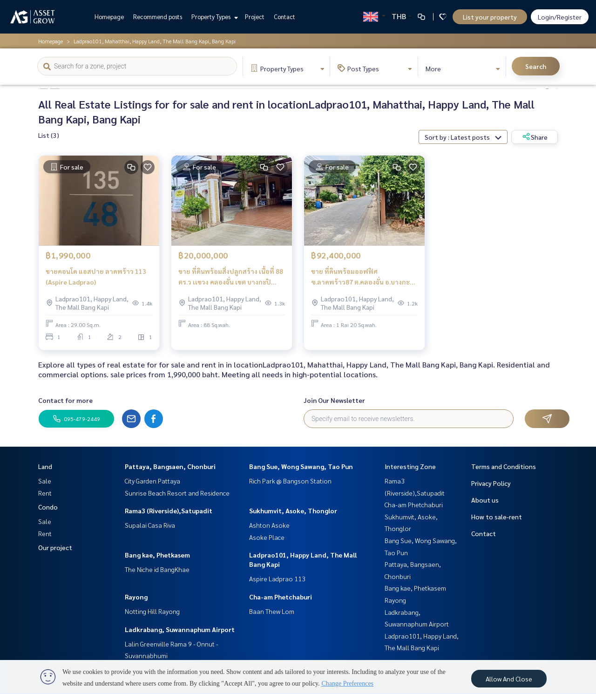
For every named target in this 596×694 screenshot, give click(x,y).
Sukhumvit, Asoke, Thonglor (293, 510)
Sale (44, 480)
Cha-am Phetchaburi (280, 596)
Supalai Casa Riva (150, 525)
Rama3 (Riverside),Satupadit (168, 510)
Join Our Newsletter (334, 400)
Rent (45, 493)
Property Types (213, 16)
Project (254, 16)
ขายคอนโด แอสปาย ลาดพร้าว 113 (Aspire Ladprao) (96, 276)
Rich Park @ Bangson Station (290, 480)
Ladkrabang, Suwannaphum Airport (180, 629)
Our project (55, 547)
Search (535, 66)
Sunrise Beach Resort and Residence (177, 493)
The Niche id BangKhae (157, 569)
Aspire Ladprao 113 (277, 578)
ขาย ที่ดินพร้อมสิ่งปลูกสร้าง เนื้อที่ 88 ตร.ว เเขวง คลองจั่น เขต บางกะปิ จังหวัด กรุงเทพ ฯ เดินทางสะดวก (230, 277)
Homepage (109, 16)
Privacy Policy (491, 483)
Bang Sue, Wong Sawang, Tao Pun (301, 466)
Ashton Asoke (269, 525)
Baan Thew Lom (271, 611)
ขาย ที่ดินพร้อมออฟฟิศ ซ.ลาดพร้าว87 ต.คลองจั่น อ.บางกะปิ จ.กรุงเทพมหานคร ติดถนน (362, 277)
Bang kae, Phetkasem (157, 555)
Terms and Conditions (503, 466)
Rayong (136, 596)
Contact (284, 16)
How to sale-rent (496, 516)
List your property (490, 17)
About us (485, 500)
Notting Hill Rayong (152, 611)
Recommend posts (157, 16)
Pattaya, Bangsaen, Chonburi (170, 466)
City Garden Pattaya (152, 480)
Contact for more (65, 400)
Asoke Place (266, 537)
